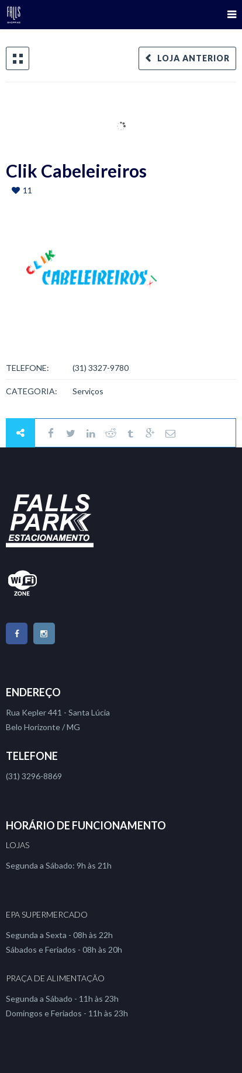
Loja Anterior (193, 58)
